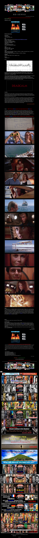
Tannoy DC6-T (6, 355)
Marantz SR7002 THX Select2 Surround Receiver (10, 354)
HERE (5, 349)
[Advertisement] (19, 2)
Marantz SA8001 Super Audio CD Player (9, 353)
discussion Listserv (26, 346)
